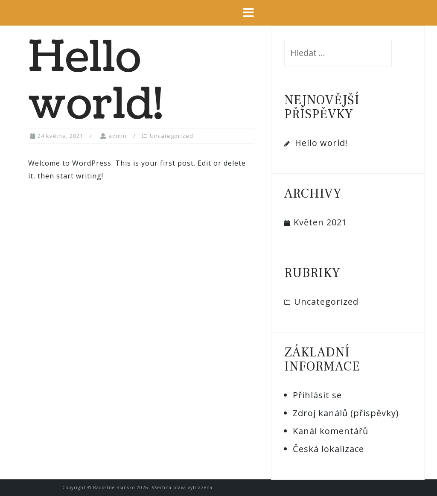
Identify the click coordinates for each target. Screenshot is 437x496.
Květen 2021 (320, 222)
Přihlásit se (317, 395)
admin (117, 136)
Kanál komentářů (330, 431)
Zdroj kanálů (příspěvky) (346, 413)
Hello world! (321, 143)
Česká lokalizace (328, 449)
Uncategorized (171, 136)
